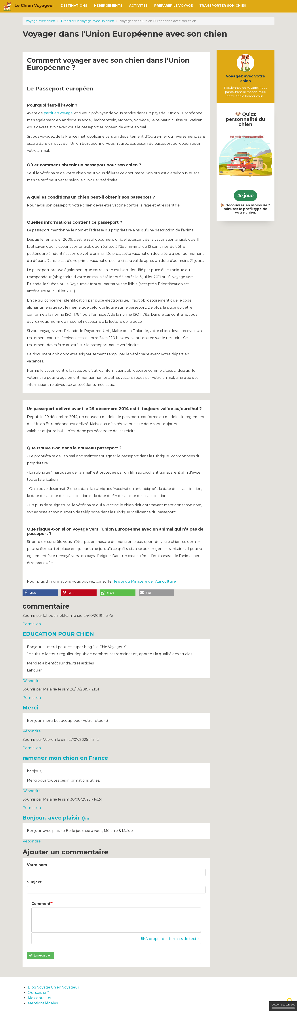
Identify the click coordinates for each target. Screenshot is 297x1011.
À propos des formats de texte (170, 939)
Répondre (32, 681)
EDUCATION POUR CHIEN (58, 634)
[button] (40, 592)
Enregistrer (40, 955)
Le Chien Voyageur (34, 5)
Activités (138, 6)
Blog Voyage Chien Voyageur (53, 987)
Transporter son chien (222, 6)
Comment (40, 904)
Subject (34, 882)
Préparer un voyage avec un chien (87, 21)
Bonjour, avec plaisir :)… (56, 817)
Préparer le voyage (173, 6)
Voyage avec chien (40, 21)
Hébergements (108, 6)
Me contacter (40, 998)
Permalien (32, 624)
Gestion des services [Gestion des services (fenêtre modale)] (283, 1006)
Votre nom (37, 865)
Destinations (74, 6)
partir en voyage (58, 113)
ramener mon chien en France (65, 758)
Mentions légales (43, 1003)
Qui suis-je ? (38, 992)
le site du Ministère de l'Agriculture (145, 581)
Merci (30, 707)
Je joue (245, 195)
